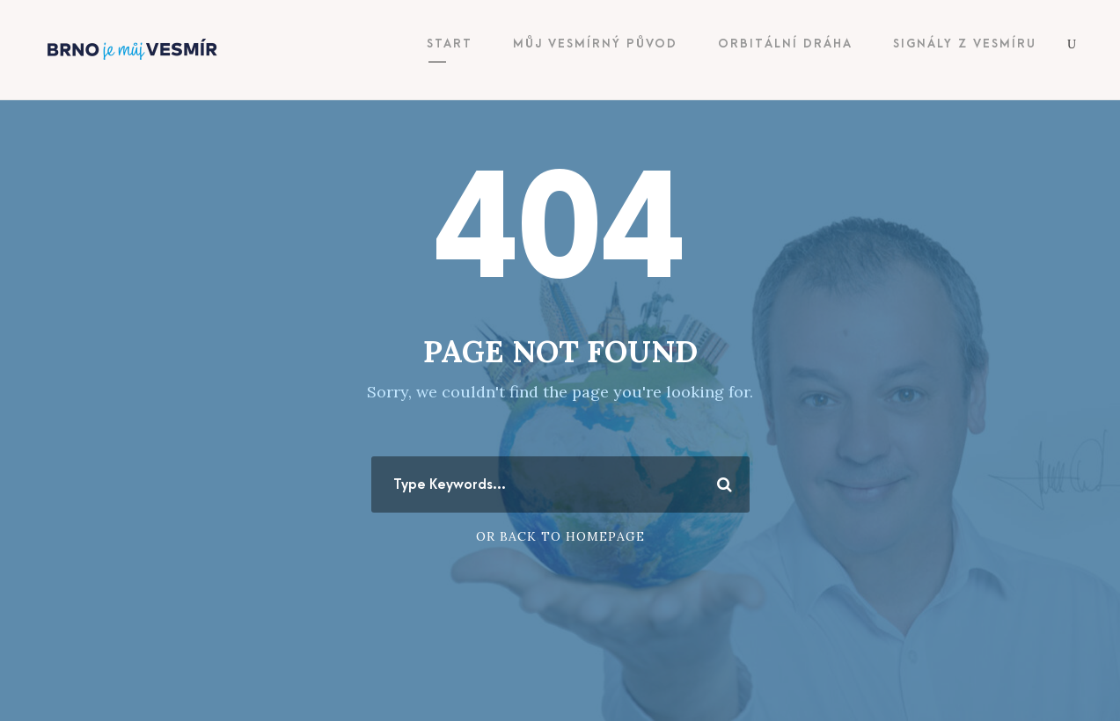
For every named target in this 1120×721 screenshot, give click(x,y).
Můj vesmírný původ (595, 43)
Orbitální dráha (785, 43)
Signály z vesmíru (964, 43)
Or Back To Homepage (560, 536)
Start (449, 43)
